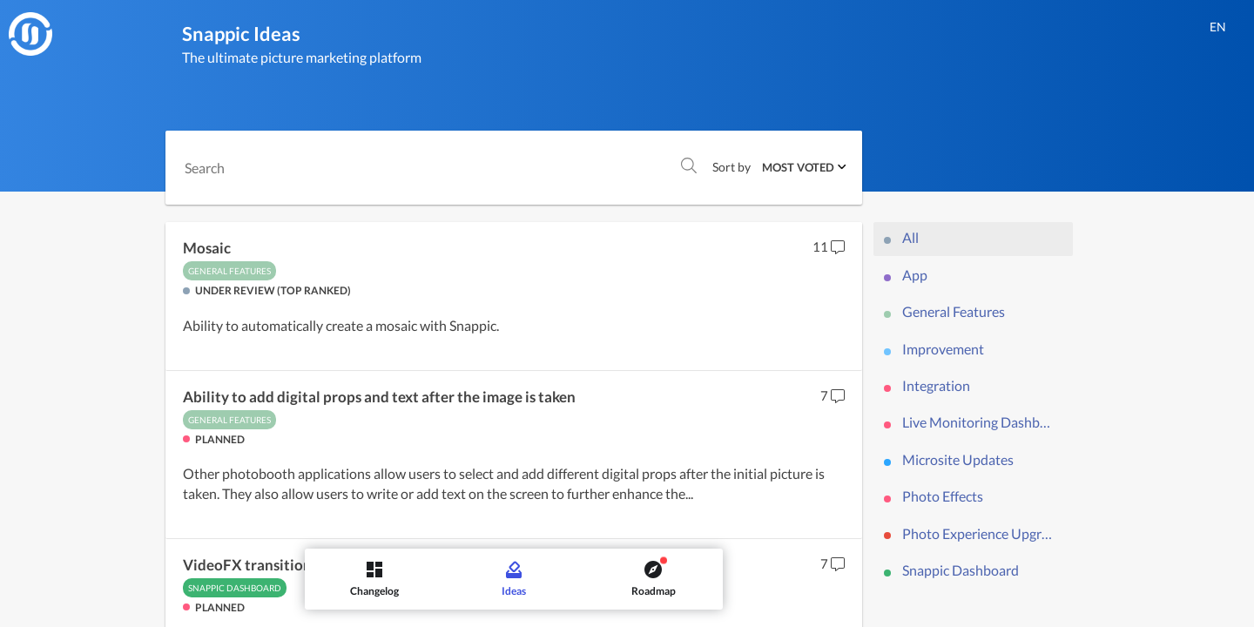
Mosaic (207, 248)
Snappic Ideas (241, 33)
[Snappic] (30, 34)
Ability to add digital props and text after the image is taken (379, 397)
